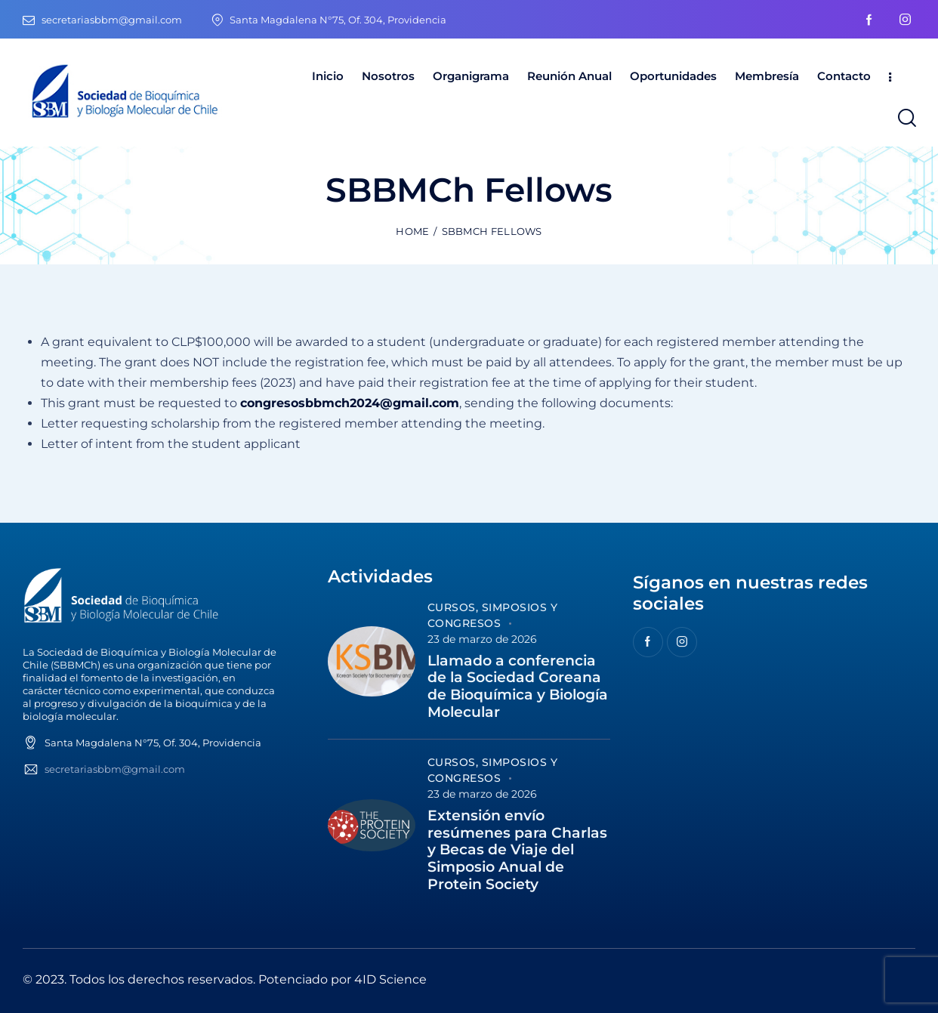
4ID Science (390, 979)
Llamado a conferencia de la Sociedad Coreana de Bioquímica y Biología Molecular (517, 687)
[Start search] (905, 118)
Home (412, 231)
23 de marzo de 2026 (482, 639)
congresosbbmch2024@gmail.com (349, 403)
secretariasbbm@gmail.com (115, 769)
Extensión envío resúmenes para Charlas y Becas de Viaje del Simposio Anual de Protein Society (517, 850)
